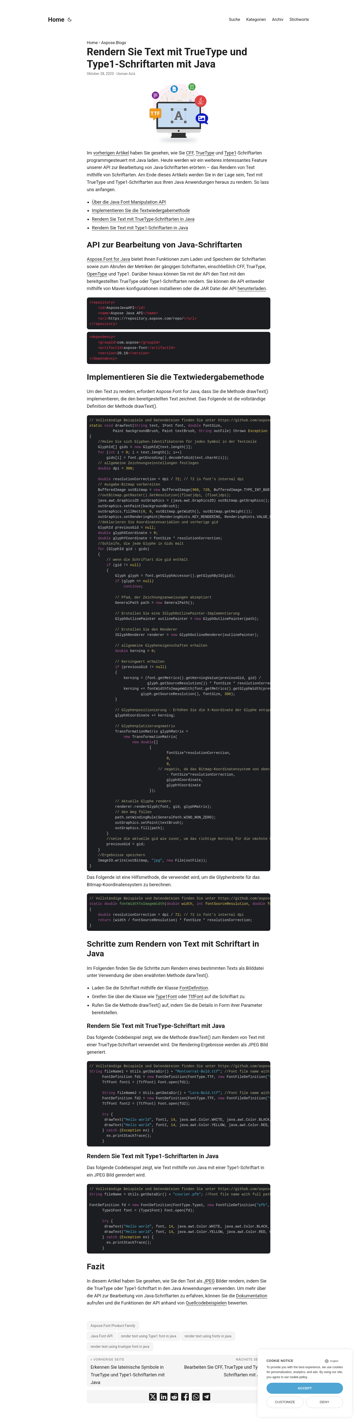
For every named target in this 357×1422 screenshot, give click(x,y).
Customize (285, 1402)
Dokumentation (251, 1295)
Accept (305, 1388)
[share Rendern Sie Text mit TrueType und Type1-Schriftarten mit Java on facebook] (185, 1398)
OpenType (97, 274)
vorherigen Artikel (111, 152)
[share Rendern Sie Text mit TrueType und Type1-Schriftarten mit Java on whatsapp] (196, 1398)
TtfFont (195, 996)
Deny (324, 1402)
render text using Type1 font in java (148, 1336)
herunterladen (251, 288)
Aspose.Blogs (113, 42)
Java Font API (102, 1336)
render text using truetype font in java (120, 1347)
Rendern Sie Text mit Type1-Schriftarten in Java (140, 227)
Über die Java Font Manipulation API (129, 202)
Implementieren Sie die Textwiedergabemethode (141, 210)
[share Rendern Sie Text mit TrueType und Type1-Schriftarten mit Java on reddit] (174, 1398)
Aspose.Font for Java (108, 259)
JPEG (209, 1281)
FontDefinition (193, 987)
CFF (190, 152)
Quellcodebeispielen (206, 1303)
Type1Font (166, 996)
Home (56, 19)
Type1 (230, 152)
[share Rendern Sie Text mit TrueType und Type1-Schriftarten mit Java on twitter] (153, 1398)
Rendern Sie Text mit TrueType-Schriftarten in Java (143, 219)
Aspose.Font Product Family (113, 1326)
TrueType (204, 152)
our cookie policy (295, 1377)
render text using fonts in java (208, 1336)
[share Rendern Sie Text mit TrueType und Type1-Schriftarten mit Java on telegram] (206, 1398)
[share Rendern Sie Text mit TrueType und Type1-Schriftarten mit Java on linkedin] (163, 1398)
